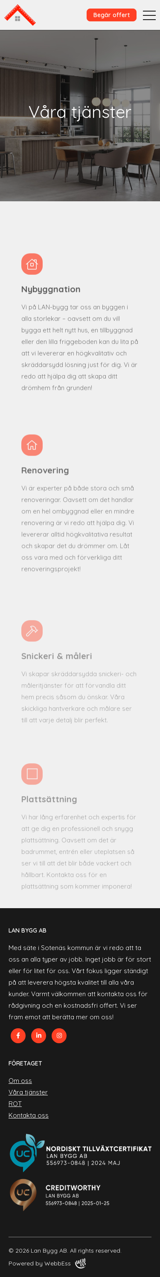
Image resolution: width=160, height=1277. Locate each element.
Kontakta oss (29, 1115)
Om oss (20, 1081)
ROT (15, 1104)
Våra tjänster (28, 1092)
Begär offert (111, 15)
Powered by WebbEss (47, 1263)
